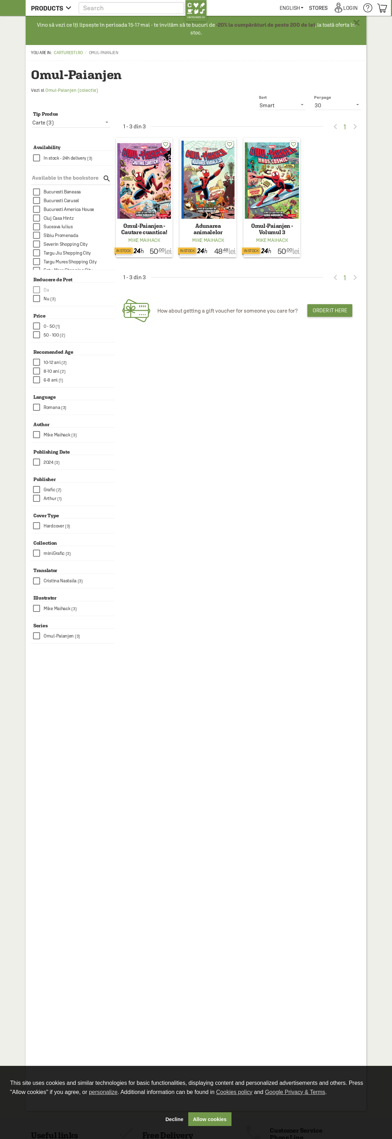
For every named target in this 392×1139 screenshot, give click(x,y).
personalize (103, 1092)
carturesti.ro (68, 52)
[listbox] (337, 105)
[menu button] (51, 8)
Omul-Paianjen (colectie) (71, 90)
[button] (143, 8)
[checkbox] (74, 158)
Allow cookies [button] (210, 1119)
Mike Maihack (144, 240)
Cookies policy (234, 1092)
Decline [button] (174, 1119)
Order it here (330, 310)
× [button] (356, 23)
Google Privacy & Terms (295, 1092)
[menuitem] (291, 8)
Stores (318, 8)
